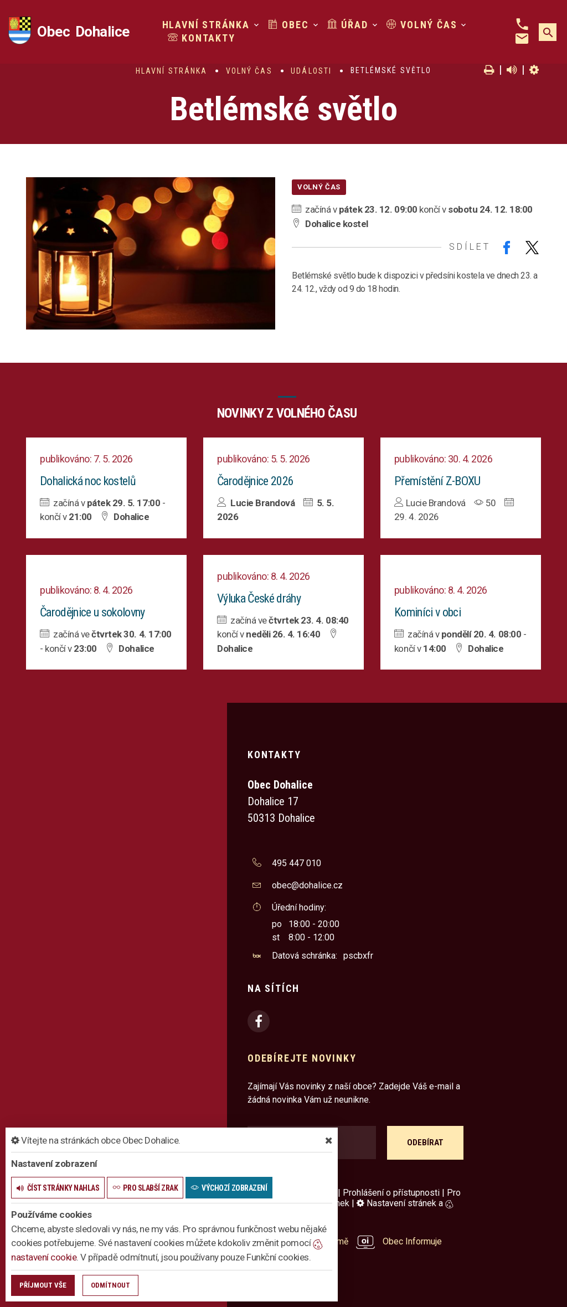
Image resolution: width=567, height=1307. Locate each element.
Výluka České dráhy (259, 598)
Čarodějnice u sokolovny (92, 612)
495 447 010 (296, 863)
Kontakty (201, 38)
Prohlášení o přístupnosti (391, 1192)
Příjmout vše (42, 1285)
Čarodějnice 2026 (255, 481)
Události (311, 70)
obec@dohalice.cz (307, 885)
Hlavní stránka (206, 24)
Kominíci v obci (427, 612)
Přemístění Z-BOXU (437, 481)
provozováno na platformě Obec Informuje (345, 1241)
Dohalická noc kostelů (88, 481)
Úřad (347, 24)
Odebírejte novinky (302, 1058)
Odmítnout (110, 1285)
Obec (288, 24)
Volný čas (421, 24)
